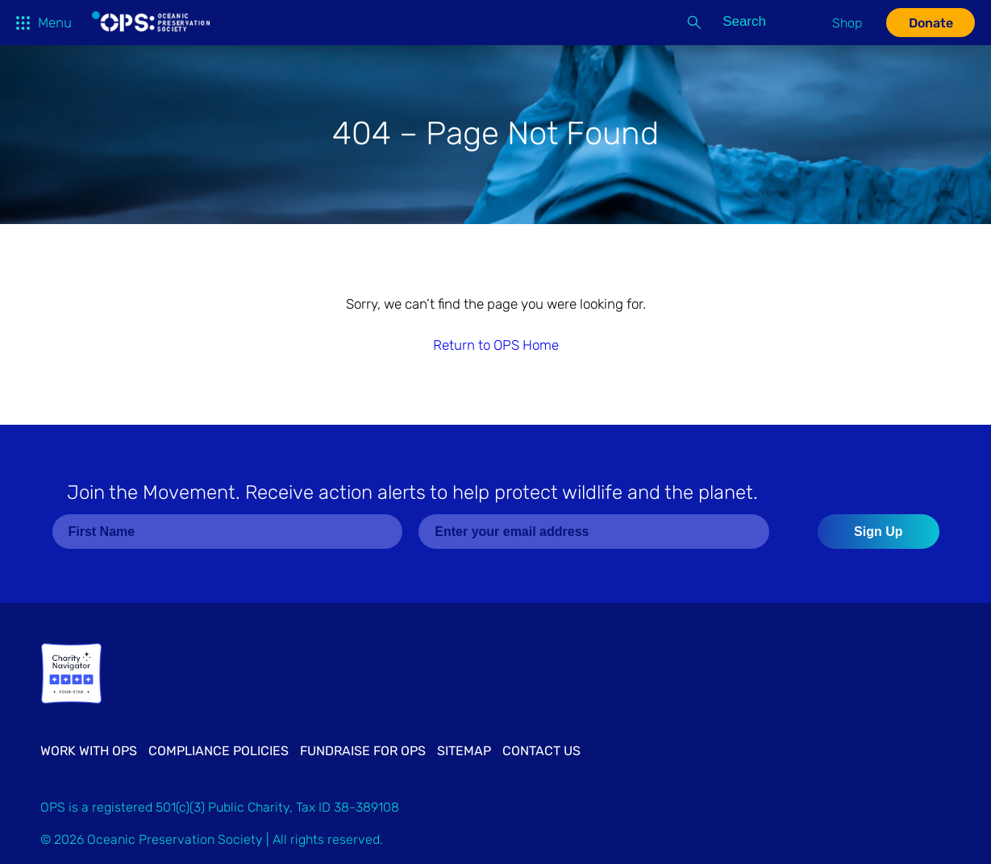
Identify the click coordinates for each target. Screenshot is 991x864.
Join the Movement (412, 492)
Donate (931, 23)
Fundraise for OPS (363, 750)
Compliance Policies (218, 750)
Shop (847, 23)
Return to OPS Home (496, 345)
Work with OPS (88, 750)
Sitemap (464, 750)
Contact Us (541, 750)
